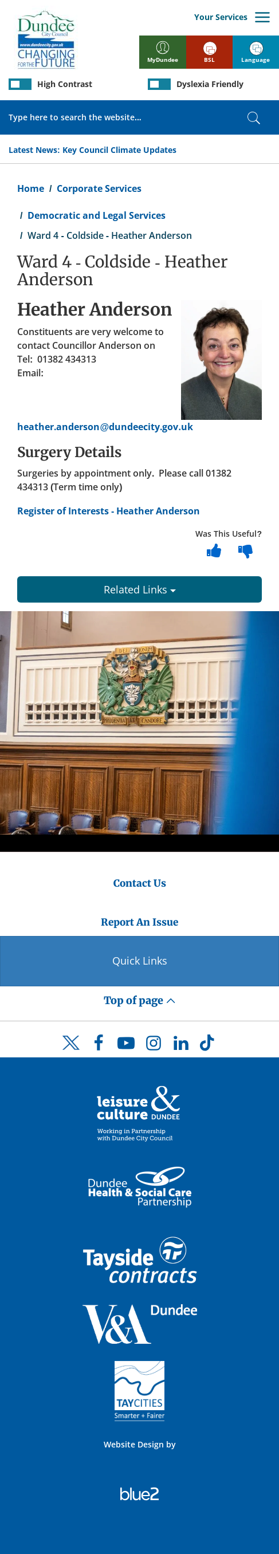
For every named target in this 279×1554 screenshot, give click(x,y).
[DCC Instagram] (153, 1046)
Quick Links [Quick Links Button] (139, 960)
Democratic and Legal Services (96, 215)
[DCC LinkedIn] (181, 1046)
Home (30, 188)
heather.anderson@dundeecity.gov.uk (105, 426)
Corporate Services (99, 188)
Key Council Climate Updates (119, 149)
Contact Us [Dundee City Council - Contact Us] (139, 883)
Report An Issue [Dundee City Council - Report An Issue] (139, 922)
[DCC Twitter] (71, 1053)
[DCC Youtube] (126, 1046)
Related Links (140, 589)
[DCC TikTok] (208, 1046)
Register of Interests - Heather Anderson (108, 511)
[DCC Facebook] (98, 1046)
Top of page (140, 1000)
